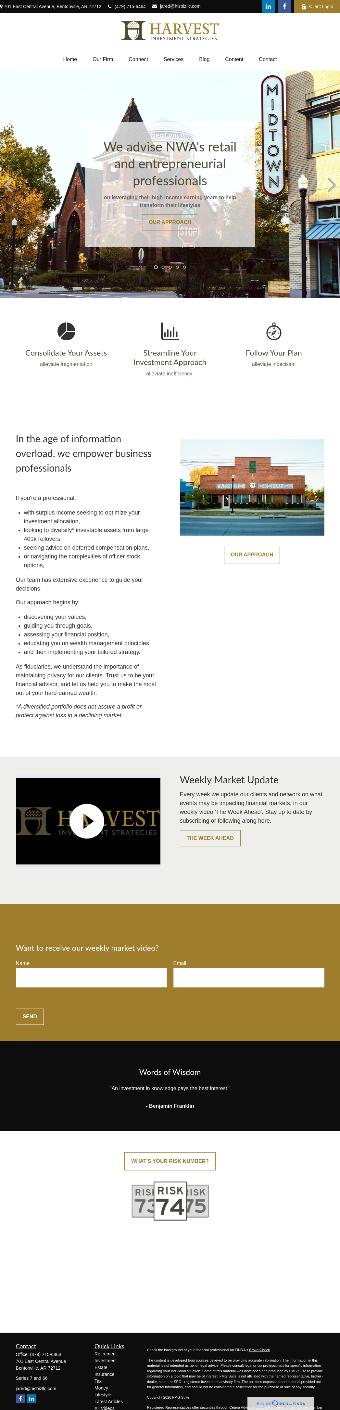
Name (23, 963)
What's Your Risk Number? (170, 1161)
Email (179, 963)
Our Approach (252, 554)
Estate (100, 1367)
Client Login (317, 6)
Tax (98, 1381)
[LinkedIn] (268, 6)
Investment (105, 1360)
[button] (70, 59)
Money (101, 1387)
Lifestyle (102, 1394)
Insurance (104, 1374)
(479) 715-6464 (127, 6)
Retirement (105, 1353)
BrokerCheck (259, 1350)
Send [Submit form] (30, 1016)
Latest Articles (108, 1401)
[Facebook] (284, 6)
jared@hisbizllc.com (176, 6)
